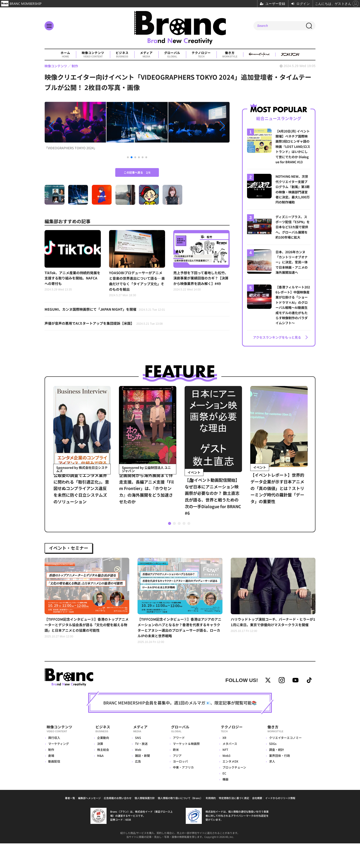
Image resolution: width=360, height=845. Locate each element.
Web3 (226, 757)
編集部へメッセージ (89, 799)
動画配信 (54, 763)
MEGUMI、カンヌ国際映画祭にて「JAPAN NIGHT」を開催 (108, 311)
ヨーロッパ (179, 763)
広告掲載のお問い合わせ (118, 799)
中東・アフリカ (182, 769)
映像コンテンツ (93, 54)
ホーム (65, 54)
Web (136, 751)
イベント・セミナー (72, 545)
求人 (272, 763)
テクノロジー (201, 54)
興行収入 (54, 739)
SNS (136, 739)
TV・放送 (139, 745)
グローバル (172, 54)
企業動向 (103, 739)
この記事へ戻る (137, 172)
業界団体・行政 (279, 757)
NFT (225, 751)
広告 (136, 763)
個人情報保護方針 (145, 799)
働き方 (229, 54)
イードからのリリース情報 (280, 799)
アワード (177, 739)
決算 (100, 745)
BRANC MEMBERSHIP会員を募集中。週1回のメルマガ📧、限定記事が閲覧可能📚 (180, 706)
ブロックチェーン (233, 769)
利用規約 (211, 799)
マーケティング (58, 745)
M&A (100, 757)
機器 (225, 781)
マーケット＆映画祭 (185, 745)
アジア (176, 757)
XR (224, 739)
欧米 (174, 751)
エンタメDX (230, 763)
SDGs (272, 745)
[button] (72, 126)
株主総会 (103, 751)
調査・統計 (276, 751)
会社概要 (257, 799)
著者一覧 (70, 799)
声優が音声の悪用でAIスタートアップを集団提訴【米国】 (107, 325)
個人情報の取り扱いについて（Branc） (180, 799)
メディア (146, 54)
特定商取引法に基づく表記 (234, 799)
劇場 (51, 757)
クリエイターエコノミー (285, 739)
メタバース (229, 745)
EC (223, 775)
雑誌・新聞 (140, 757)
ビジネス (122, 54)
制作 (51, 751)
